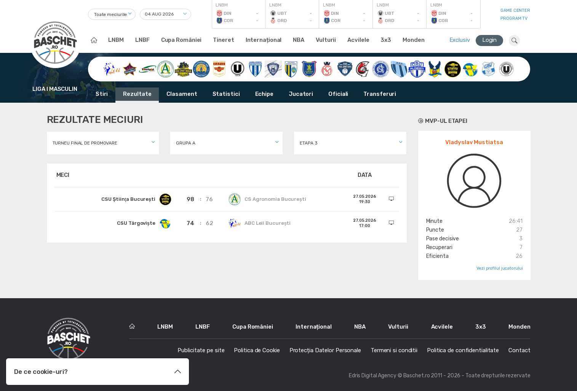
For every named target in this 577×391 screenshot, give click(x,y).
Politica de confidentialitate (463, 350)
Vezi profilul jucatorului (499, 268)
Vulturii (326, 40)
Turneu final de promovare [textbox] (85, 143)
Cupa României (181, 40)
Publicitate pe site (200, 350)
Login (489, 40)
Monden (413, 40)
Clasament (181, 94)
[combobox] (112, 14)
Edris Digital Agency (372, 375)
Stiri (102, 94)
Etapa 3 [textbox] (308, 143)
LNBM (116, 40)
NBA (298, 40)
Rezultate (137, 94)
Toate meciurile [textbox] (110, 14)
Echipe (264, 94)
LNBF (142, 40)
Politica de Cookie (257, 350)
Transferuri (379, 94)
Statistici (226, 94)
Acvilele (358, 40)
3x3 (385, 40)
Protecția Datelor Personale (325, 350)
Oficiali (338, 94)
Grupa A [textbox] (185, 143)
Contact (519, 350)
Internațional (264, 40)
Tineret (223, 40)
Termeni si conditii (394, 350)
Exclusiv (459, 40)
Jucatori (301, 94)
